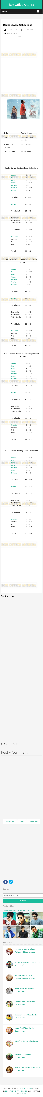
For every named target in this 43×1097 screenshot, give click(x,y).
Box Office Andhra (21, 4)
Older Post (33, 822)
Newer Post (10, 822)
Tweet (19, 37)
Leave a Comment (12, 33)
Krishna (14, 185)
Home (22, 822)
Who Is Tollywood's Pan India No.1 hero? (19, 911)
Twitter (11, 882)
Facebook (5, 882)
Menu (4, 12)
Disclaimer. (24, 1091)
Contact (22, 1094)
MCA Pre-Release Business (26, 1041)
